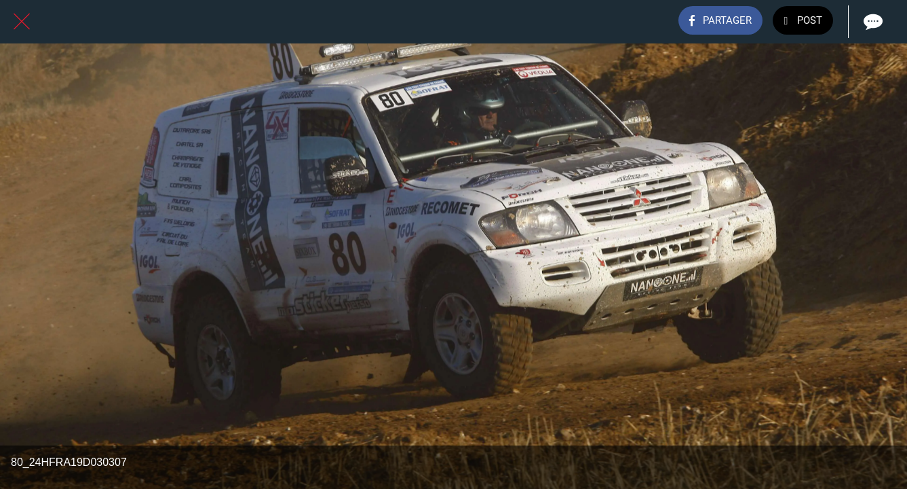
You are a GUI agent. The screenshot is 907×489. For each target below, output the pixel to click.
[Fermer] (22, 22)
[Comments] (871, 21)
